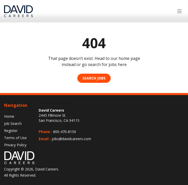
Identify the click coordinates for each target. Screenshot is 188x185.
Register (11, 130)
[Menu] (179, 11)
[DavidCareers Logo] (18, 11)
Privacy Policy (15, 144)
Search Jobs (94, 78)
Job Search (13, 123)
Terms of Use (15, 137)
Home (9, 116)
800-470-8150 (64, 131)
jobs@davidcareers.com (71, 138)
